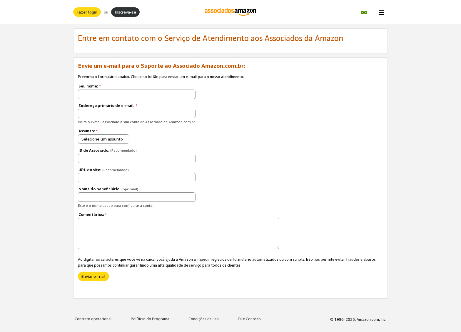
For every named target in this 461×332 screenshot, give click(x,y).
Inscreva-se (125, 11)
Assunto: (88, 130)
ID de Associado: (107, 150)
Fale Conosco (249, 318)
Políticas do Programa (150, 318)
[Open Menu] (380, 12)
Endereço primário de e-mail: (107, 105)
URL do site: (103, 169)
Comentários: (92, 214)
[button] (367, 12)
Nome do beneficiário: (108, 188)
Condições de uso (203, 318)
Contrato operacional (93, 318)
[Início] (230, 12)
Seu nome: (89, 86)
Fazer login (87, 11)
